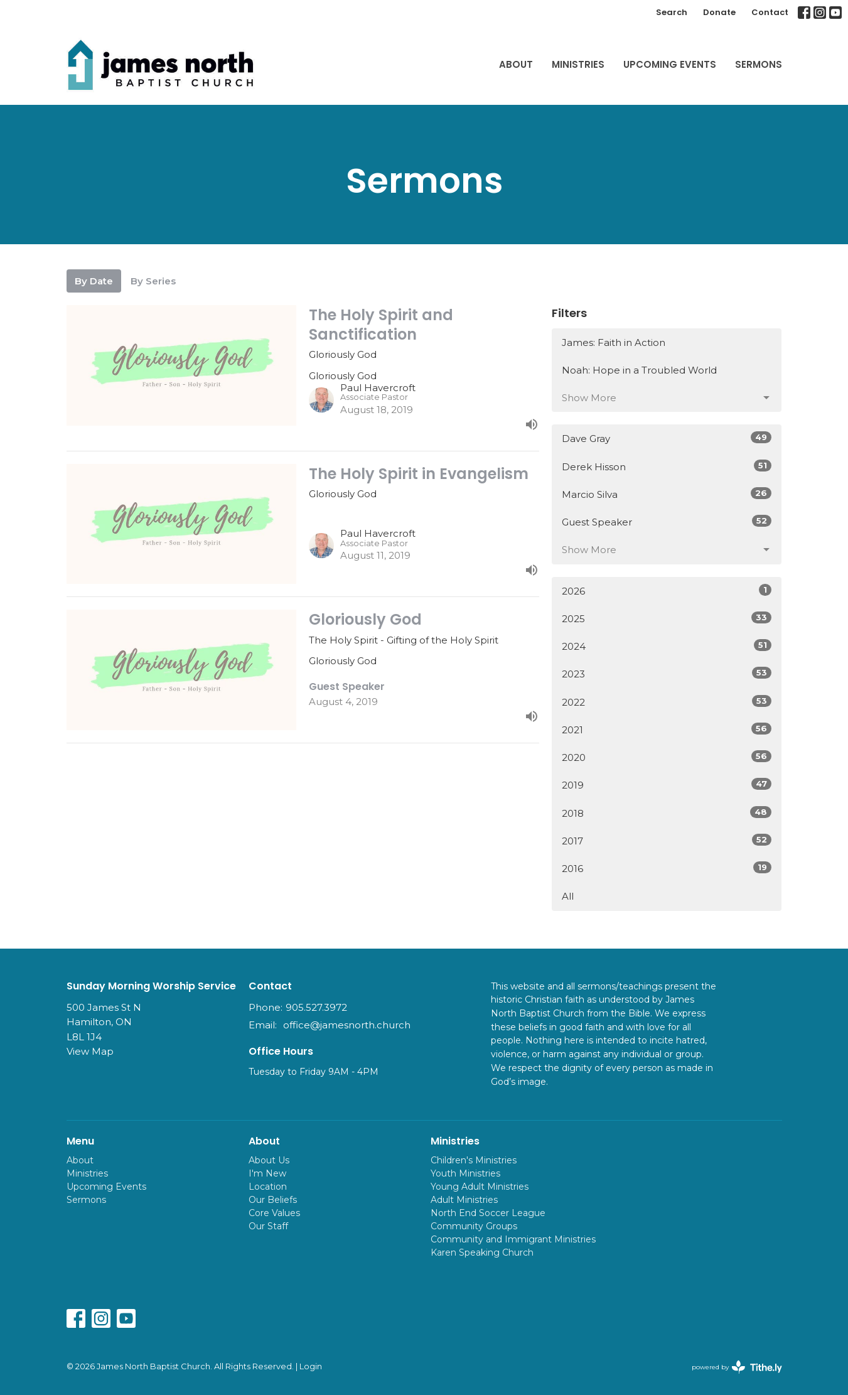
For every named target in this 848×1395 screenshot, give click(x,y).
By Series (153, 281)
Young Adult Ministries (480, 1186)
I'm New (267, 1173)
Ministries (578, 64)
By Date (94, 281)
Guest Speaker (667, 521)
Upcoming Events (669, 64)
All (568, 896)
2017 (667, 840)
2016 (667, 868)
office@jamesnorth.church (347, 1025)
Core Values (274, 1213)
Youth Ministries (465, 1173)
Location (268, 1186)
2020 (667, 756)
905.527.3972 (316, 1007)
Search (671, 12)
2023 (667, 673)
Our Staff (268, 1226)
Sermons (758, 64)
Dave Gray (667, 437)
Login (310, 1366)
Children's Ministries (474, 1160)
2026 (667, 590)
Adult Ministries (464, 1199)
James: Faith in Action (613, 342)
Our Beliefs (273, 1199)
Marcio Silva (667, 493)
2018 (667, 812)
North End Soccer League (488, 1213)
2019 (667, 784)
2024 (667, 645)
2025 (667, 618)
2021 (667, 729)
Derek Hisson (667, 466)
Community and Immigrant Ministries (513, 1239)
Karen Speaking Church (482, 1252)
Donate (719, 12)
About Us (269, 1160)
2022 (667, 701)
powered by (737, 1367)
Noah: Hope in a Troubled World (639, 370)
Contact (769, 12)
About (516, 64)
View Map (90, 1051)
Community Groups (474, 1226)
